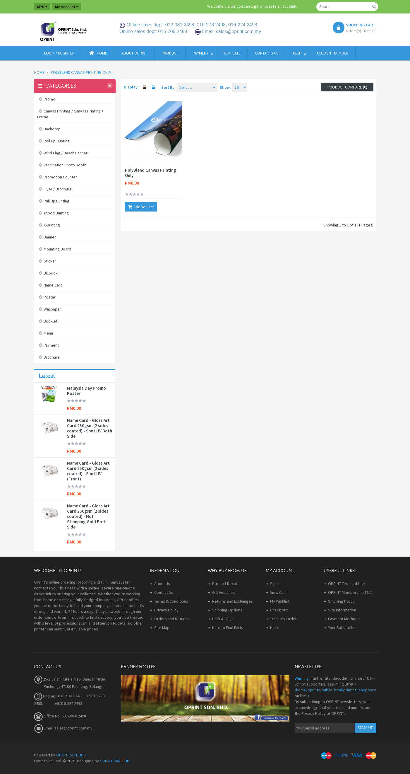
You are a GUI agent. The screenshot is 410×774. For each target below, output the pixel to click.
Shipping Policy (341, 601)
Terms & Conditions (171, 601)
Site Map (161, 627)
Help (274, 627)
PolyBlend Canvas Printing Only (150, 173)
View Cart (278, 592)
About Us (162, 583)
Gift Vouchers (223, 592)
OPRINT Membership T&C (350, 592)
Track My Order (283, 618)
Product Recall (225, 583)
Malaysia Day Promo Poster (86, 391)
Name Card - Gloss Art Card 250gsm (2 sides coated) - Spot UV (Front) (88, 471)
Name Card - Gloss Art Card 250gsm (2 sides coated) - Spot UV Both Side (89, 428)
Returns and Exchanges (232, 601)
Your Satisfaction (343, 627)
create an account (280, 6)
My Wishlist (279, 601)
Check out (279, 610)
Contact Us (163, 592)
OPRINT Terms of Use (346, 583)
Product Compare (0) (347, 87)
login (255, 6)
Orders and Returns (171, 618)
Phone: (44, 696)
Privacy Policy (166, 610)
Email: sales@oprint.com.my (63, 728)
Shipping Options (227, 610)
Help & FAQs (223, 618)
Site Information (342, 610)
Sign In (276, 583)
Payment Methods (344, 618)
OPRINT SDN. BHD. (71, 755)
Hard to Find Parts (227, 627)
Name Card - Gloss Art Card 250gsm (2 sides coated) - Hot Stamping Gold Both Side (88, 516)
